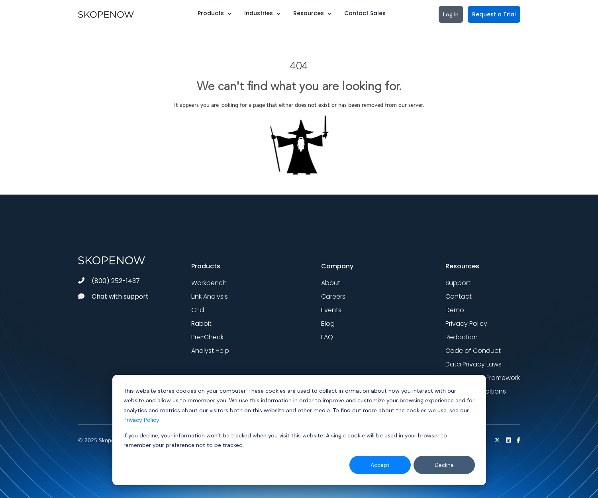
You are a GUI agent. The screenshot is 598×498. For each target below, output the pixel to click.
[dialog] (299, 430)
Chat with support (113, 296)
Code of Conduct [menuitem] (473, 350)
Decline (444, 464)
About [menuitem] (330, 282)
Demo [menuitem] (454, 310)
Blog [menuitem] (328, 323)
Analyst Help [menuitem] (210, 350)
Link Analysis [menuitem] (209, 296)
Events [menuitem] (331, 310)
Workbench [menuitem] (209, 282)
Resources (308, 13)
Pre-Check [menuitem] (207, 337)
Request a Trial (494, 14)
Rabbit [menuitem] (201, 323)
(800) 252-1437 (109, 280)
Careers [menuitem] (333, 296)
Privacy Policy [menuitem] (466, 323)
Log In (451, 14)
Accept (380, 464)
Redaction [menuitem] (461, 337)
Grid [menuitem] (197, 310)
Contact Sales (365, 13)
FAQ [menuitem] (327, 337)
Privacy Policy (141, 419)
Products (211, 13)
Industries (258, 13)
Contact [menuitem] (458, 296)
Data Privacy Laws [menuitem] (473, 364)
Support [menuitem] (458, 282)
